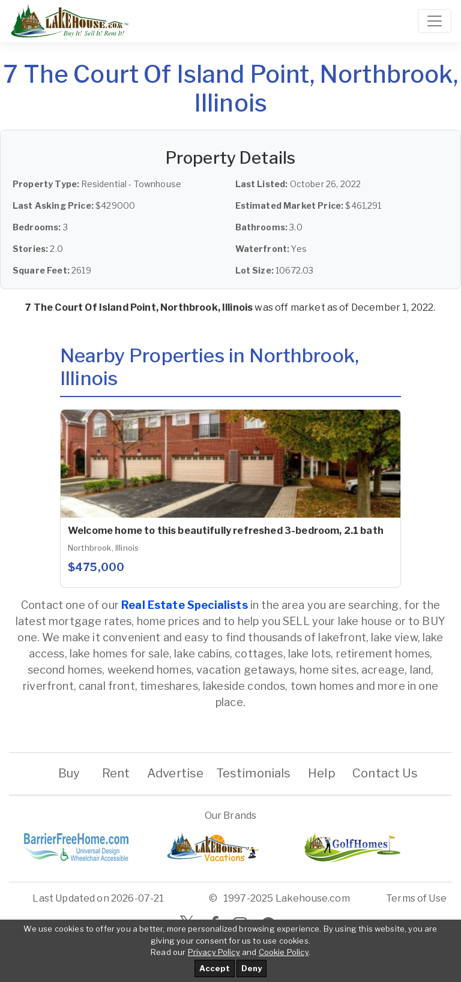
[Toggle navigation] (434, 21)
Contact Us (385, 773)
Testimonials (253, 773)
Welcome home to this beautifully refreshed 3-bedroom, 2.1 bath (226, 530)
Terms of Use (416, 898)
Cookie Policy (284, 952)
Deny (251, 968)
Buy (69, 773)
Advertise (175, 773)
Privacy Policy (214, 952)
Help (321, 773)
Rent (116, 773)
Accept (214, 968)
